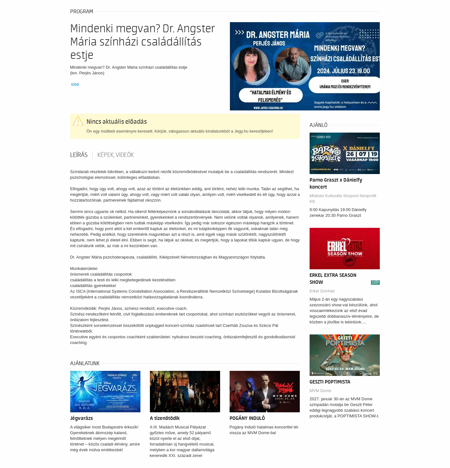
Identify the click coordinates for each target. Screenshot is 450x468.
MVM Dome (320, 390)
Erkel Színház (322, 291)
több (75, 84)
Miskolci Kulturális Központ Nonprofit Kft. (343, 198)
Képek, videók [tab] (115, 155)
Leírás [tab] (79, 155)
